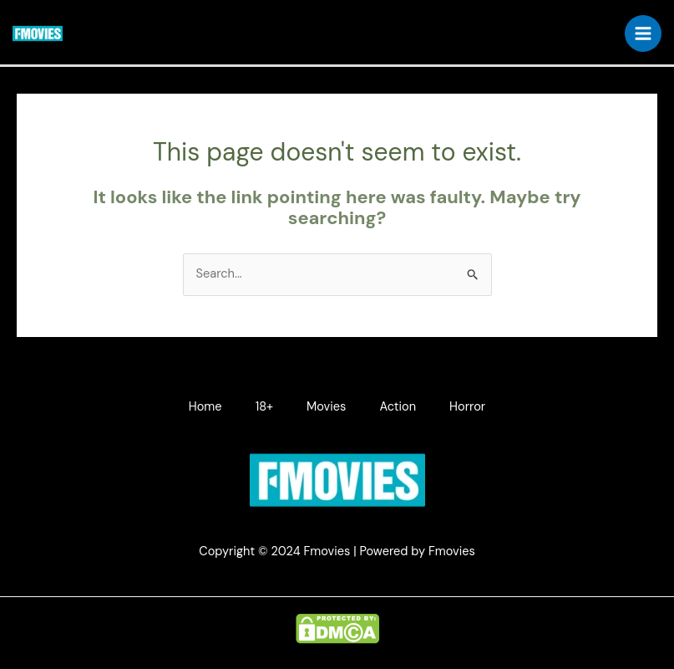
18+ (264, 407)
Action (397, 407)
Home (205, 407)
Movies (326, 407)
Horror (467, 407)
